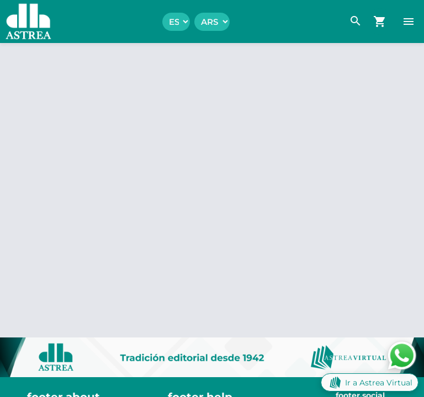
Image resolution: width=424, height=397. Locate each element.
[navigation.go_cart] (380, 21)
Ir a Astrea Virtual (369, 382)
